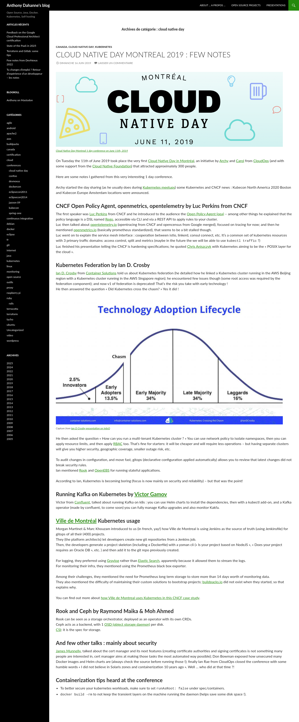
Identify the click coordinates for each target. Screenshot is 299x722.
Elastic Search (149, 560)
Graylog (113, 560)
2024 (10, 367)
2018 (10, 387)
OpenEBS (102, 469)
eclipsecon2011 (18, 192)
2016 (10, 395)
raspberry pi (14, 292)
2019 (10, 383)
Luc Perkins (98, 214)
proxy (10, 287)
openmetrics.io (85, 230)
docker (11, 229)
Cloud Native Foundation (111, 166)
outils (10, 282)
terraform (12, 314)
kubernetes (103, 46)
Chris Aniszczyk (199, 246)
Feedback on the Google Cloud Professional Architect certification (23, 36)
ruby (9, 298)
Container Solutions (101, 272)
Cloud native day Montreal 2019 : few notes (143, 54)
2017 (10, 391)
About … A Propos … (212, 5)
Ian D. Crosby (66, 272)
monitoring (13, 271)
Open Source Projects (246, 5)
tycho (10, 319)
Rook (83, 469)
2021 (10, 375)
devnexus (14, 181)
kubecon (14, 207)
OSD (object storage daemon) (127, 623)
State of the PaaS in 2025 (21, 45)
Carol (240, 161)
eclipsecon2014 (18, 197)
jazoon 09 (14, 202)
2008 (10, 427)
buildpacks (13, 144)
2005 (10, 439)
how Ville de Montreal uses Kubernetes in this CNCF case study (150, 597)
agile (9, 122)
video (10, 335)
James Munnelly (68, 650)
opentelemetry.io (103, 224)
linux (9, 266)
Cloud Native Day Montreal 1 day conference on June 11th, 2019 (92, 150)
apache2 (11, 133)
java (9, 255)
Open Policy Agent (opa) (205, 214)
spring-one (15, 213)
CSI (58, 629)
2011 (10, 415)
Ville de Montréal (76, 520)
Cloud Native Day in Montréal (171, 161)
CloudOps (261, 161)
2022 (10, 371)
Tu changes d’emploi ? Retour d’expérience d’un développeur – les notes (24, 73)
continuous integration (20, 218)
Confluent (82, 501)
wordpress (13, 340)
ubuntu (11, 324)
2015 (10, 399)
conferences (14, 165)
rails (11, 303)
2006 (10, 435)
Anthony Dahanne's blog (28, 5)
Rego (109, 219)
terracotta (12, 308)
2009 (10, 423)
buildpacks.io (212, 581)
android (11, 128)
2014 (10, 403)
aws (9, 138)
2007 (10, 431)
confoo (13, 176)
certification (14, 154)
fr (8, 239)
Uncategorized (15, 330)
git (8, 245)
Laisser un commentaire (115, 63)
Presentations (275, 5)
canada (61, 46)
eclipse (11, 234)
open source (14, 277)
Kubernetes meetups (159, 187)
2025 (10, 363)
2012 (10, 411)
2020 (10, 379)
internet (11, 250)
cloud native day (81, 46)
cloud (10, 160)
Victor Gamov (150, 493)
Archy (224, 161)
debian (10, 223)
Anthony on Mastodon (20, 100)
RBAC (117, 443)
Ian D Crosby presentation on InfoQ (90, 427)
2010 (10, 419)
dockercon (15, 186)
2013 (10, 407)
